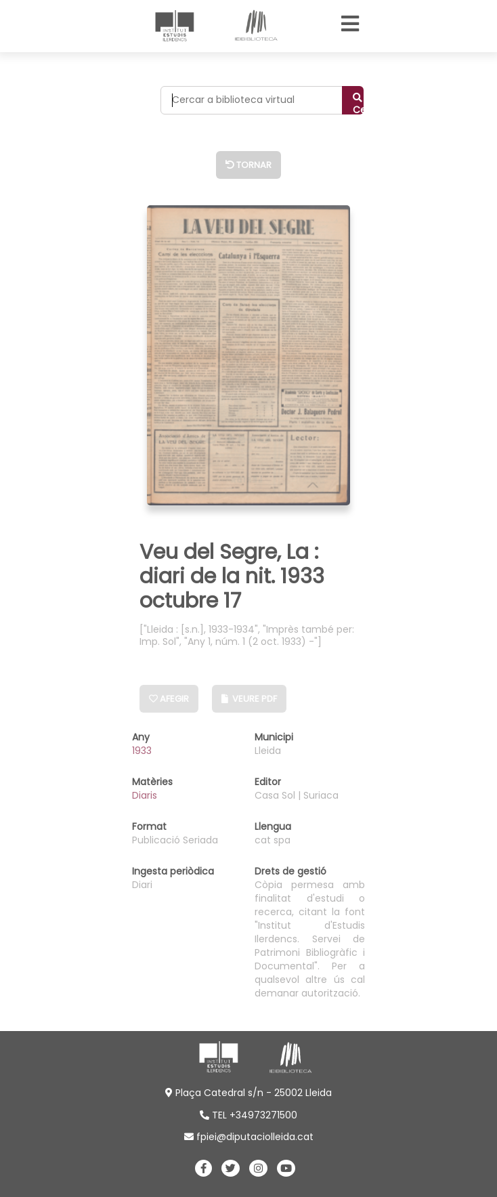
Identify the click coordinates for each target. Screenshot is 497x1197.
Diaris (144, 795)
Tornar (248, 165)
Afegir (169, 698)
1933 (142, 750)
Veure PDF (249, 698)
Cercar (358, 103)
